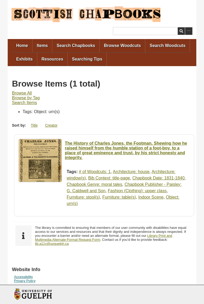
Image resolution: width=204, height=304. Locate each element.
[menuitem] (22, 46)
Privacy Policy (25, 281)
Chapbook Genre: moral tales (94, 184)
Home (22, 45)
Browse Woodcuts (122, 45)
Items (42, 45)
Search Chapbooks (76, 45)
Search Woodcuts (167, 45)
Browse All (22, 93)
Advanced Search (188, 31)
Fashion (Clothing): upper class (137, 191)
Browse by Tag (26, 98)
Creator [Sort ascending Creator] (51, 125)
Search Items (24, 102)
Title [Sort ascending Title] (34, 125)
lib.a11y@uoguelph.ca (52, 244)
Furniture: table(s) (119, 197)
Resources (52, 59)
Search (181, 31)
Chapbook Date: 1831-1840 (158, 178)
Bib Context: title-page (109, 178)
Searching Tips (87, 59)
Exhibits (24, 59)
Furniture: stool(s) (83, 197)
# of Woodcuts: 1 (95, 171)
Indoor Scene (150, 197)
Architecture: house (131, 171)
